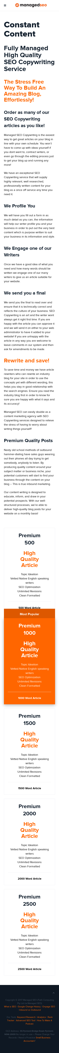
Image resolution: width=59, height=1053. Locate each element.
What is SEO (10, 1006)
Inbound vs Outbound (30, 1010)
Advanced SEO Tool (25, 1020)
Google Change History (29, 1006)
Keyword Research (26, 1017)
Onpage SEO (48, 1006)
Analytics (41, 1017)
